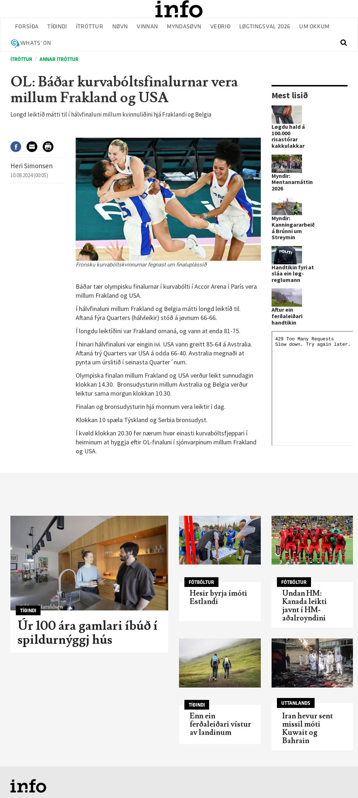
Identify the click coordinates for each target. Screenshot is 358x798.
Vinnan (147, 26)
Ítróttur (90, 26)
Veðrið (220, 26)
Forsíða (26, 26)
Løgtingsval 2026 (264, 26)
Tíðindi (57, 26)
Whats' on (35, 43)
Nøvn (120, 26)
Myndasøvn (184, 26)
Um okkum (314, 26)
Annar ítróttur (59, 59)
